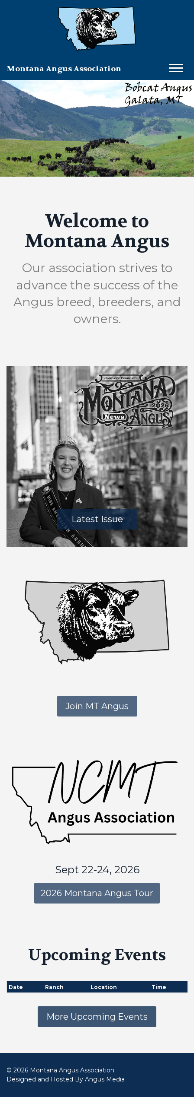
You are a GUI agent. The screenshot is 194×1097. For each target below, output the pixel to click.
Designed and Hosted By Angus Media (65, 1079)
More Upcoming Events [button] (97, 1016)
